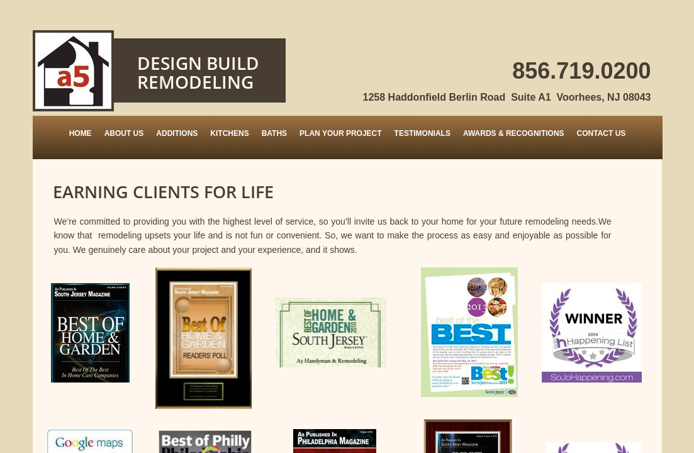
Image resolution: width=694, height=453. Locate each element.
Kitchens (229, 133)
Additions (177, 133)
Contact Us (601, 133)
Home (80, 133)
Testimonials (423, 133)
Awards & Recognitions (513, 133)
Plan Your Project (340, 133)
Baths (274, 133)
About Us (124, 133)
